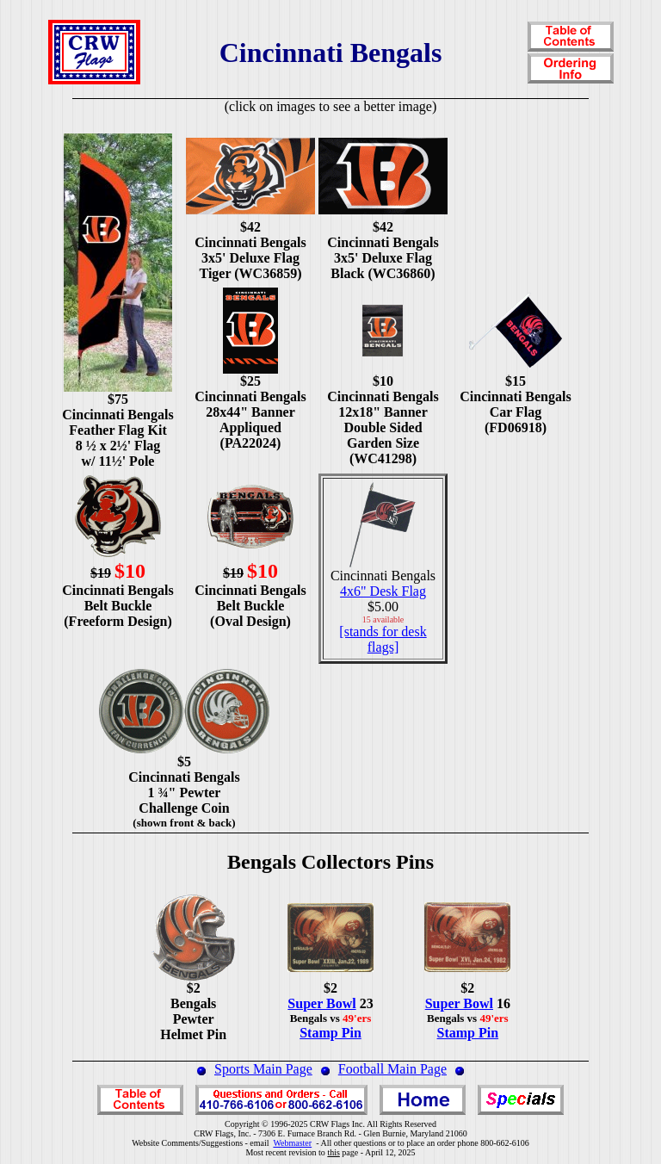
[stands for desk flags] (382, 639)
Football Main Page (392, 1069)
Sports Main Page (263, 1069)
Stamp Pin (330, 1032)
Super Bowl (321, 1003)
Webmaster (292, 1143)
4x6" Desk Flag (383, 591)
